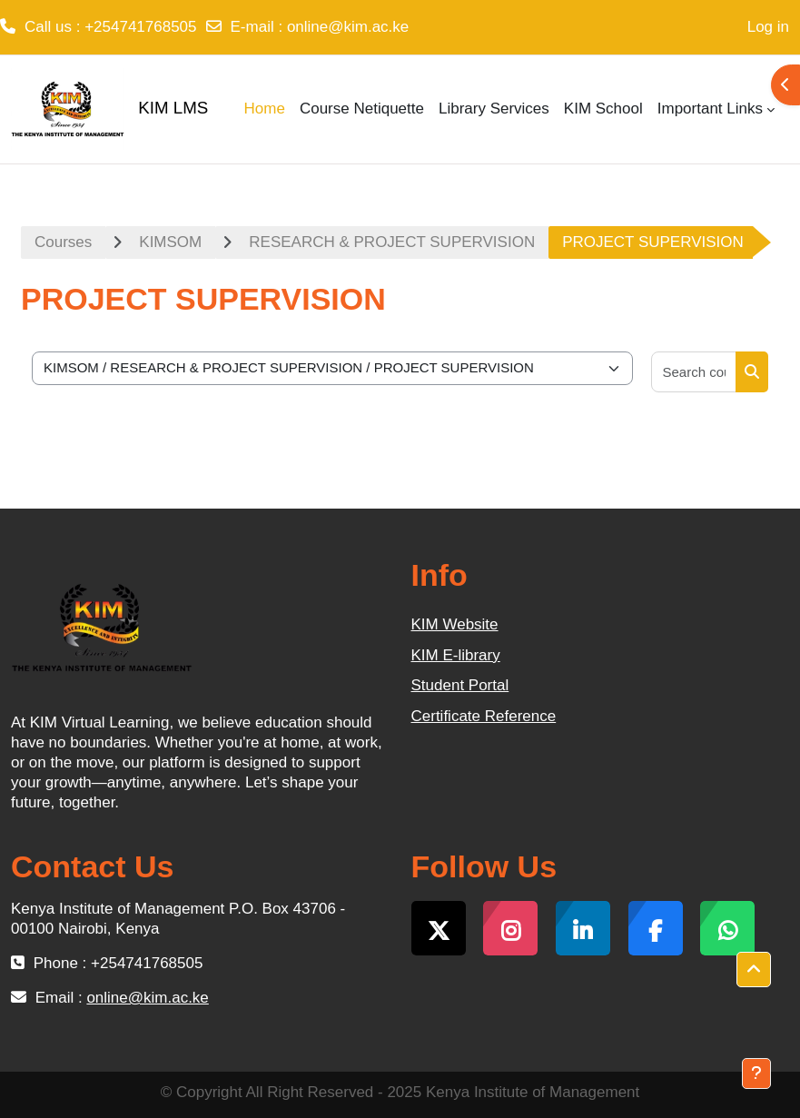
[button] (753, 970)
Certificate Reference (484, 716)
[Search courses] (694, 371)
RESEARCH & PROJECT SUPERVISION (392, 242)
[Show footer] (756, 1073)
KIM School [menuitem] (603, 108)
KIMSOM (170, 242)
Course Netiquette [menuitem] (362, 108)
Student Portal (460, 685)
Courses (63, 242)
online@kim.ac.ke (348, 26)
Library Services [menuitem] (494, 108)
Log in (768, 26)
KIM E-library (455, 655)
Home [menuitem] (264, 108)
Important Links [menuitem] (710, 108)
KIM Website (455, 624)
